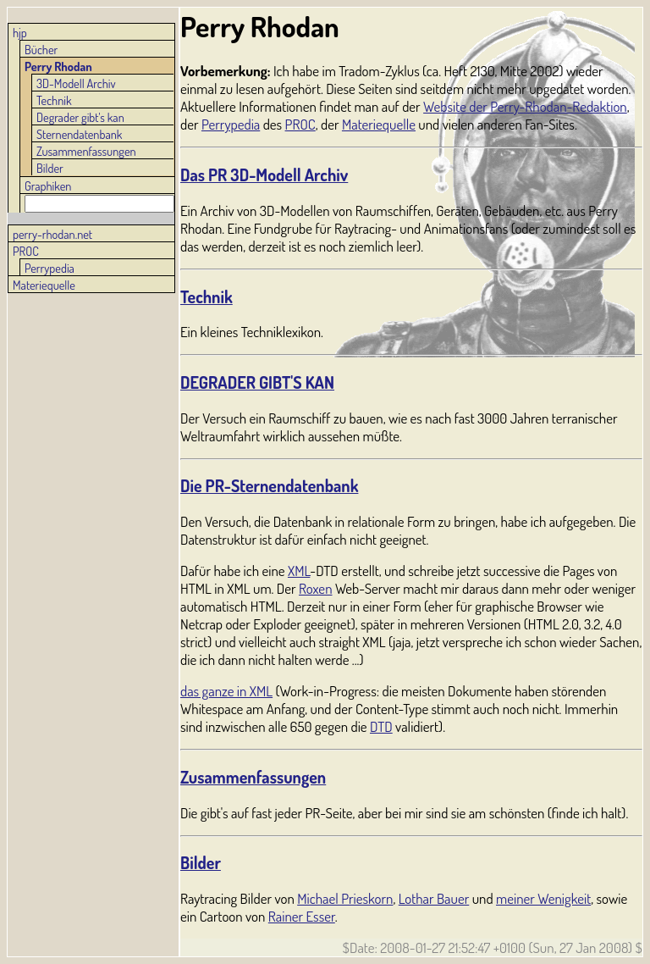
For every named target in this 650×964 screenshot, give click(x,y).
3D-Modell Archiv (76, 83)
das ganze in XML (226, 691)
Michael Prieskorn (345, 898)
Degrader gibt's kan (80, 117)
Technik (54, 100)
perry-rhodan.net (52, 233)
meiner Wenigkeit (543, 898)
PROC (26, 250)
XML (299, 570)
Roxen (315, 588)
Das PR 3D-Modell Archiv (264, 175)
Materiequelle (44, 284)
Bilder (49, 167)
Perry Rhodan (58, 66)
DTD (381, 726)
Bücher (41, 49)
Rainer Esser (301, 916)
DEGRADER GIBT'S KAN (257, 382)
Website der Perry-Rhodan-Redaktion (525, 106)
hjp (20, 32)
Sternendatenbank (79, 133)
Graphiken (48, 185)
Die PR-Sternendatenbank (269, 485)
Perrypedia (49, 267)
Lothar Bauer (434, 898)
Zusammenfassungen (86, 150)
